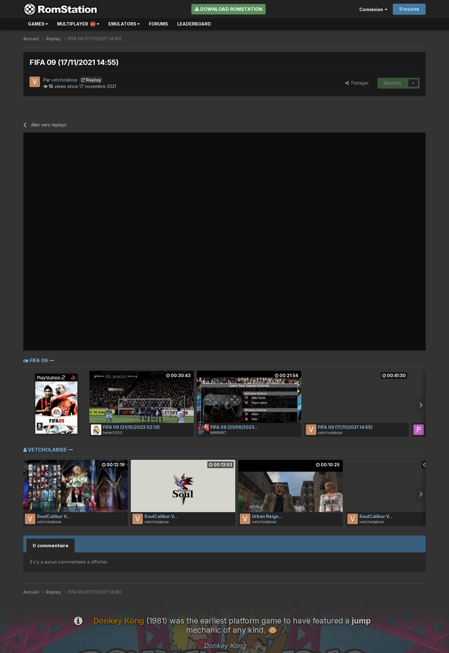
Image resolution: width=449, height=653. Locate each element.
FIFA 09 (38, 360)
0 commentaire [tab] (50, 545)
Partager (357, 83)
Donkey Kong (225, 646)
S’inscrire (409, 9)
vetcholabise (64, 79)
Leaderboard (194, 23)
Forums (158, 23)
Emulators (124, 23)
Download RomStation (228, 9)
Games (38, 23)
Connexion (373, 9)
